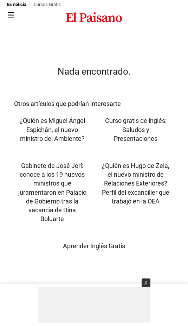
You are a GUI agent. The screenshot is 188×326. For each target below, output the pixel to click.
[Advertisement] (94, 304)
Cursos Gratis (47, 4)
